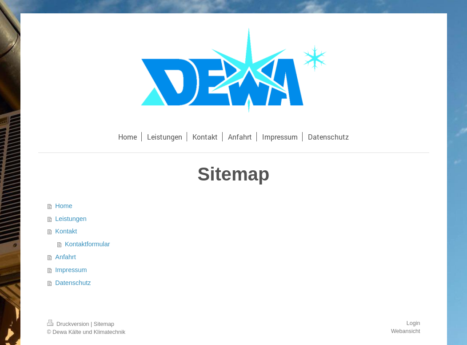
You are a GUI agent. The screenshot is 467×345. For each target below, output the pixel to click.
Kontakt (66, 231)
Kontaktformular (87, 244)
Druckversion (69, 324)
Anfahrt (65, 257)
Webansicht (405, 331)
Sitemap (104, 324)
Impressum (71, 269)
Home (63, 205)
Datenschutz (73, 282)
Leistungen (70, 218)
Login (413, 323)
